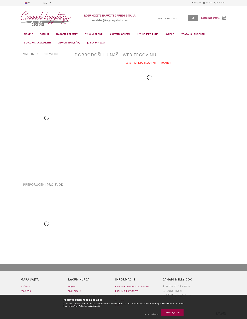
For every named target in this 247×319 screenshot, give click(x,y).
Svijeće (170, 34)
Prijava (189, 3)
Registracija (74, 291)
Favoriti (220, 3)
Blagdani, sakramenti (37, 42)
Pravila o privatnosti (127, 291)
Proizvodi (26, 291)
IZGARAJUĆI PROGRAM (193, 34)
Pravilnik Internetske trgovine (132, 286)
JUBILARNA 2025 (96, 42)
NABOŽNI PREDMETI (67, 34)
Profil (205, 3)
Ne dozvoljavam (151, 314)
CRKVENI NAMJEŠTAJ (69, 42)
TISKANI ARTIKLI (94, 34)
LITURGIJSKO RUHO (148, 34)
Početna (25, 286)
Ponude (44, 34)
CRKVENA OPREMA (120, 34)
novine (28, 34)
